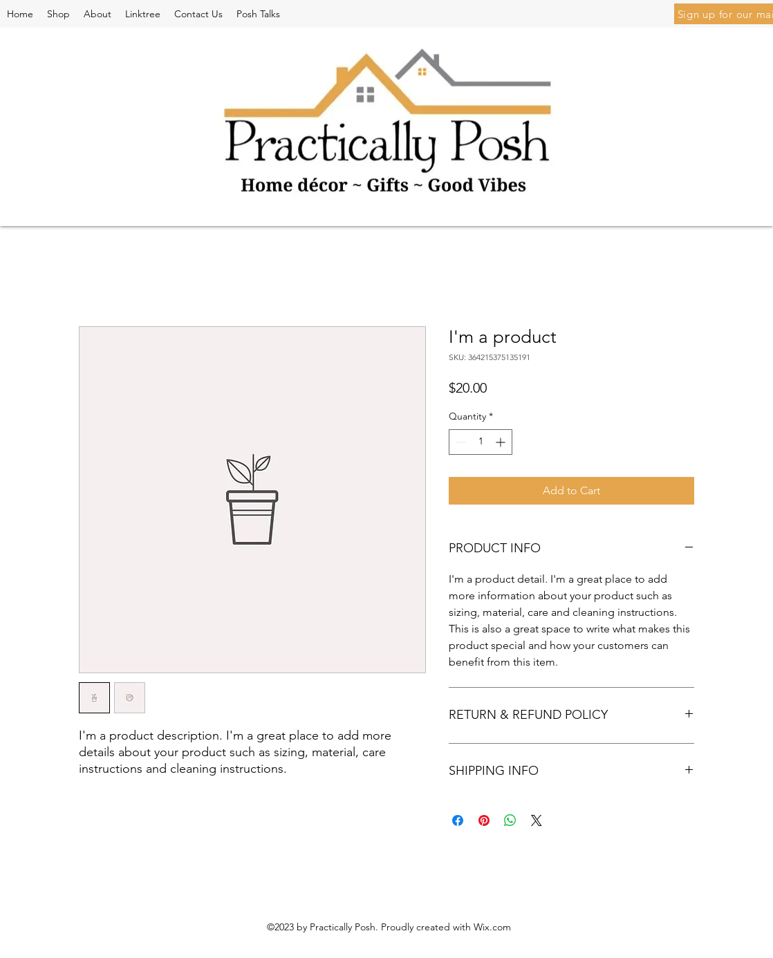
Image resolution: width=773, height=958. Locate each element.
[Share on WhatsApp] (510, 820)
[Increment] (501, 442)
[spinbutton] (480, 442)
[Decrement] (459, 442)
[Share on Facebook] (457, 820)
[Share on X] (536, 820)
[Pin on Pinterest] (484, 820)
